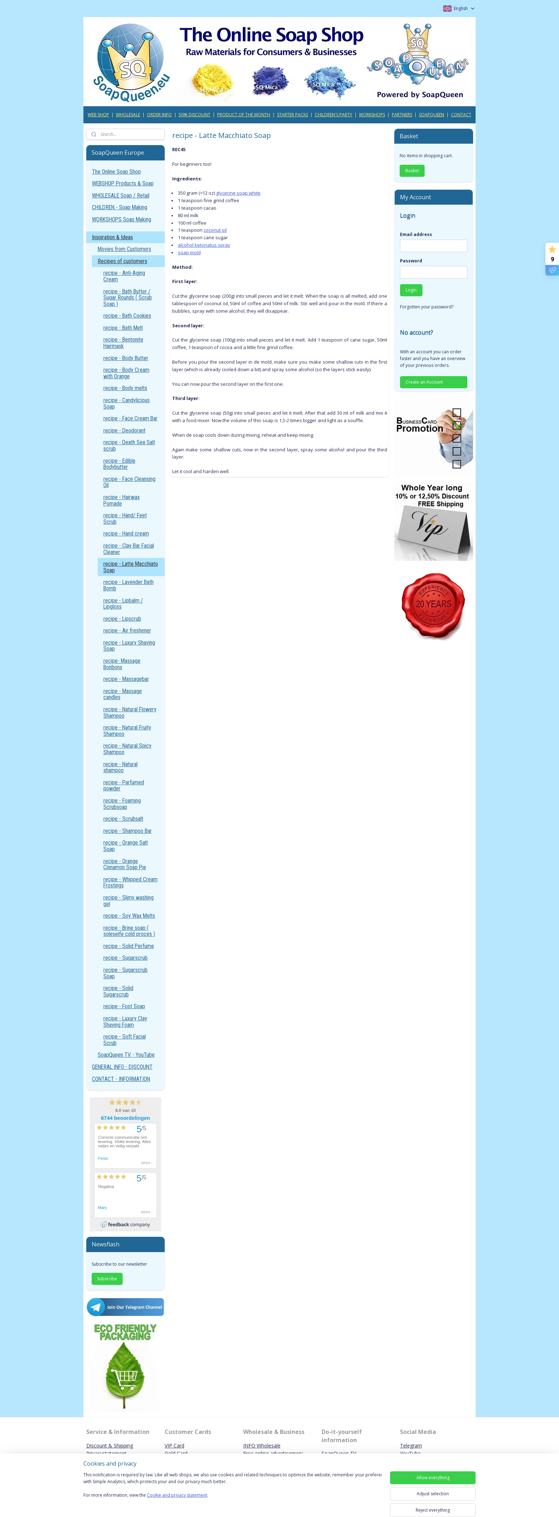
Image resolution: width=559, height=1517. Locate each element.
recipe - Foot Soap (124, 1006)
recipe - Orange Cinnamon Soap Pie (124, 864)
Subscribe (107, 1279)
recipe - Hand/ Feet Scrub (125, 518)
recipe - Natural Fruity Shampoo (127, 730)
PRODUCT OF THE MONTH (243, 115)
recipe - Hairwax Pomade (121, 500)
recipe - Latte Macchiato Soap (130, 567)
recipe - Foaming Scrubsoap (122, 803)
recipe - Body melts (125, 388)
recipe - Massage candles (122, 694)
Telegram (411, 1445)
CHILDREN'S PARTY (333, 115)
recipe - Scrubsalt (123, 818)
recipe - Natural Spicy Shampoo (127, 748)
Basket (412, 171)
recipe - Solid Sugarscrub (118, 991)
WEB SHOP (98, 115)
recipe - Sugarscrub (125, 957)
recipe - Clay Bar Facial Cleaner (128, 548)
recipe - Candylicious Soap (126, 403)
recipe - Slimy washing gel (128, 900)
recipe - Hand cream (126, 533)
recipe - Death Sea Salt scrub (129, 445)
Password (411, 261)
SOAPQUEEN (431, 115)
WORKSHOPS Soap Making (121, 219)
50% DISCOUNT (194, 115)
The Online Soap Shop (116, 171)
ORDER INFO (159, 115)
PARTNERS (402, 115)
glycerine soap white (238, 193)
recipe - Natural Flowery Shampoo (130, 712)
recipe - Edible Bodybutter (119, 464)
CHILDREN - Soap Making (119, 207)
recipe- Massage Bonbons (121, 664)
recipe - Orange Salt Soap (125, 845)
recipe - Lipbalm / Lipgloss (123, 603)
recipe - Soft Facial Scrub (124, 1039)
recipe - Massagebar (126, 679)
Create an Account (424, 382)
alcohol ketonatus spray (204, 245)
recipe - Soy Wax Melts (129, 915)
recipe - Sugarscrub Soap (125, 973)
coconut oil (214, 230)
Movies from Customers (124, 249)
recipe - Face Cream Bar (130, 418)
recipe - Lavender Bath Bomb (128, 585)
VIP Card (174, 1445)
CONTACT (461, 115)
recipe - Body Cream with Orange (126, 373)
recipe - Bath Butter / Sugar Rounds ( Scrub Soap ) (127, 297)
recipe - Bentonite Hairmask (123, 342)
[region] (232, 1489)
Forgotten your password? (426, 307)
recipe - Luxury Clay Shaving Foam (125, 1021)
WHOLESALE (128, 115)
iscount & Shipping (111, 1445)
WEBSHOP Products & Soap (123, 183)
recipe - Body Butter (125, 358)
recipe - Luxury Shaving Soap (129, 645)
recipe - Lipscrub (122, 618)
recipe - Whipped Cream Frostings (130, 882)
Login (411, 290)
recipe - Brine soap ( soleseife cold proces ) (129, 931)
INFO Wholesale (262, 1445)
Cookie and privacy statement (177, 1495)
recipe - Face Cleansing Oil (129, 482)
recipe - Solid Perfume (128, 946)
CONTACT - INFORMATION (121, 1079)
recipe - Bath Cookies (127, 315)
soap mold (189, 252)
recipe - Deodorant (124, 430)
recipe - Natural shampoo (120, 767)
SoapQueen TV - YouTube (126, 1054)
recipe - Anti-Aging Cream (124, 276)
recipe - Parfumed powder (123, 785)
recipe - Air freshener (127, 630)
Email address (416, 234)
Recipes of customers (122, 261)
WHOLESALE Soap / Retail (120, 195)
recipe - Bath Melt (123, 327)
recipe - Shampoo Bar (127, 830)
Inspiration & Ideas (112, 237)
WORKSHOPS (372, 115)
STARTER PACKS (292, 115)
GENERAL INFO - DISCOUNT (122, 1067)
